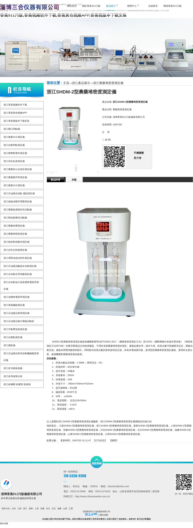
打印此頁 (100, 440)
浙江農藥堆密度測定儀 (108, 83)
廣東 (31, 508)
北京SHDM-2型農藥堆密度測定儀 (154, 430)
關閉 (113, 440)
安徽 (42, 508)
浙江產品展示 (81, 83)
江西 (71, 508)
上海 (37, 508)
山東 (65, 508)
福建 (59, 508)
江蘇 (19, 508)
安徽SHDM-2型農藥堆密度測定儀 (80, 430)
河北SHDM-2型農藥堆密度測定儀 (117, 430)
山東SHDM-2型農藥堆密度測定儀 (85, 434)
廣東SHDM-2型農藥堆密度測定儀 (150, 425)
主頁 (66, 83)
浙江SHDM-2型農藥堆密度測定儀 (113, 425)
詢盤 (74, 179)
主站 (14, 508)
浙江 (25, 508)
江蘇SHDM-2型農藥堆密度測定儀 (76, 425)
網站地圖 (104, 515)
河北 (48, 508)
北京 (54, 508)
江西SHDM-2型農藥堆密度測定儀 (122, 434)
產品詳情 (55, 179)
